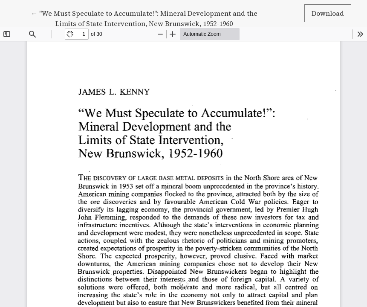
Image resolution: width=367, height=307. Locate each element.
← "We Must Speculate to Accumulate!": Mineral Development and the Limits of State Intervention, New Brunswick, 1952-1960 (144, 18)
